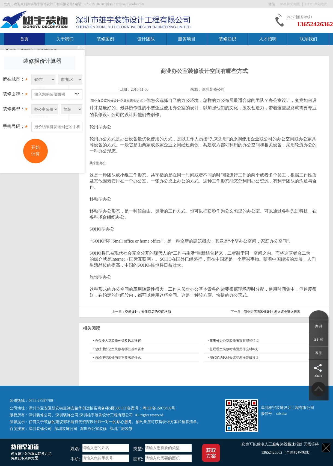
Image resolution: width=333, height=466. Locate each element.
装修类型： (15, 110)
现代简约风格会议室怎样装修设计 (234, 357)
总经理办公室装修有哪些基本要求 (119, 349)
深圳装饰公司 (66, 415)
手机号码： (15, 127)
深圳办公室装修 (93, 429)
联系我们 (308, 39)
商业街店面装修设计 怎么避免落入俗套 (272, 312)
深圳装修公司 (213, 89)
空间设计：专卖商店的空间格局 (148, 312)
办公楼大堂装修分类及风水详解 (118, 341)
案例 (318, 326)
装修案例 (105, 39)
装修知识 (227, 39)
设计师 (318, 339)
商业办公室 (99, 101)
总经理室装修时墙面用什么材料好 (234, 349)
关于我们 (65, 39)
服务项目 (186, 39)
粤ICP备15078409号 (158, 408)
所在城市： (15, 80)
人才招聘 (267, 39)
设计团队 (146, 39)
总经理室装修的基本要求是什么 (118, 357)
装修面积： (15, 95)
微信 (272, 4)
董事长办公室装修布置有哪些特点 (234, 341)
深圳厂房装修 (120, 429)
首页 (24, 39)
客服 (318, 353)
